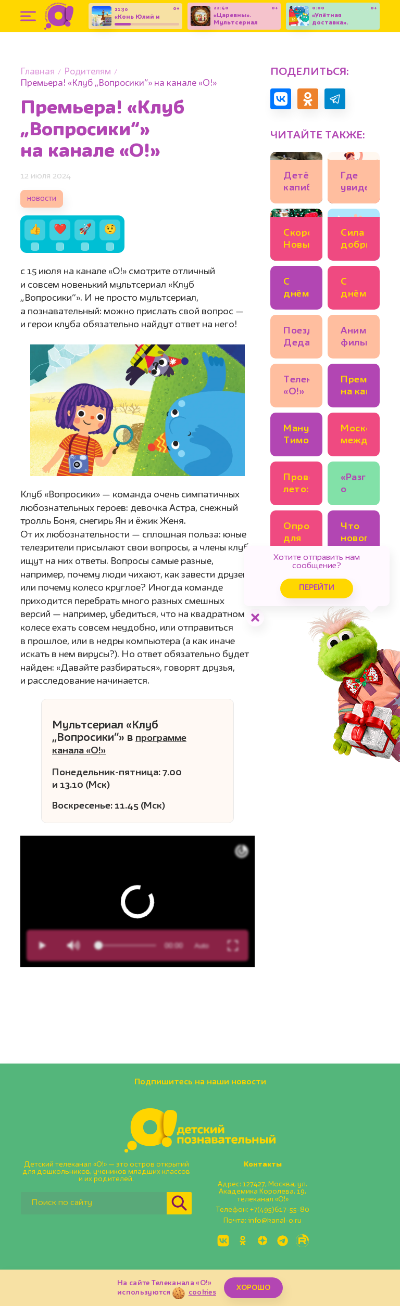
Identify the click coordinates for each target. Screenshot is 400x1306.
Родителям (87, 72)
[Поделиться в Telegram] (334, 98)
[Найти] (179, 1203)
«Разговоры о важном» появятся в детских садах (354, 485)
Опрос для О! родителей (296, 534)
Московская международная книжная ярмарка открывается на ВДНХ (354, 436)
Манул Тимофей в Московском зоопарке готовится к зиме (296, 436)
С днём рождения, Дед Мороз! (354, 289)
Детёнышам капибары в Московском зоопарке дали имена (296, 183)
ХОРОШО (253, 1288)
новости (41, 199)
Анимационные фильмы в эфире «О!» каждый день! (354, 338)
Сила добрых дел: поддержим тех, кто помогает (354, 240)
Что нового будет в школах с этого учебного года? (354, 534)
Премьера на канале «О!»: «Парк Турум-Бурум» (354, 387)
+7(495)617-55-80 (279, 1210)
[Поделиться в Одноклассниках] (307, 98)
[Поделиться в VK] (280, 98)
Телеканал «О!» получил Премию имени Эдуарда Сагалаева (296, 387)
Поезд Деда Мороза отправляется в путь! (296, 338)
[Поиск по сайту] (94, 1203)
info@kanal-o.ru (275, 1221)
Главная (37, 72)
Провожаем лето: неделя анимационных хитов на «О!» (296, 485)
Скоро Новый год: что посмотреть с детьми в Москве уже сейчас (296, 240)
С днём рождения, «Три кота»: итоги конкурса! (296, 289)
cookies (202, 1292)
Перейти (316, 588)
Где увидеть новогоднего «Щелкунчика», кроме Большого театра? (354, 183)
